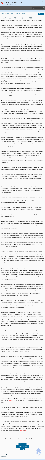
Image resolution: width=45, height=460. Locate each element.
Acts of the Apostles (20, 13)
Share (41, 13)
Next (22, 449)
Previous (22, 444)
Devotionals (9, 13)
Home (2, 13)
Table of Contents (22, 446)
